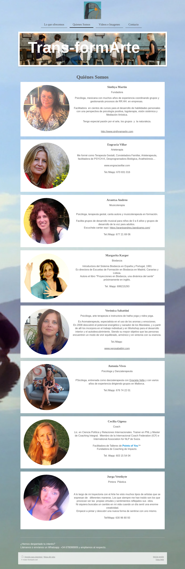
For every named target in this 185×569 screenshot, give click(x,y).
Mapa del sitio (49, 557)
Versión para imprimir (32, 557)
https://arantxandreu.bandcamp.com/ (130, 227)
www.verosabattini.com (117, 348)
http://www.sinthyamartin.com (117, 131)
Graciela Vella (137, 380)
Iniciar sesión (158, 557)
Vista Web (160, 559)
